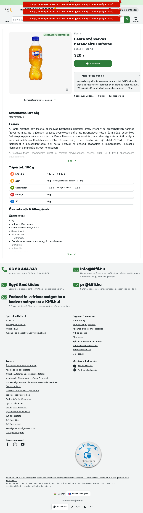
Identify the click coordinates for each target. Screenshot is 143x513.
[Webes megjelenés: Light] (75, 507)
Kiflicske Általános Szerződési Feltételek (25, 374)
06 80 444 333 (23, 269)
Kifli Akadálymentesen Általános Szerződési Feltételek (32, 382)
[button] (127, 9)
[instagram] (15, 444)
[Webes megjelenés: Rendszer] (60, 507)
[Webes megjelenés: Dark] (88, 507)
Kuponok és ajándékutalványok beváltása (26, 333)
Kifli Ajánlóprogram (15, 432)
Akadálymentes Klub (15, 324)
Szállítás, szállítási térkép (18, 395)
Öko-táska (78, 337)
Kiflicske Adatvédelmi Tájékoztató (22, 390)
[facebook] (7, 444)
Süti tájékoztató (13, 416)
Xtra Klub (10, 320)
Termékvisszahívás (82, 349)
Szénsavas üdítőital (84, 96)
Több (130, 88)
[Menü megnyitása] (7, 19)
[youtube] (22, 444)
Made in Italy (79, 320)
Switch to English (78, 493)
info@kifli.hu (92, 269)
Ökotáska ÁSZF (13, 386)
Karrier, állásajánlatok (16, 407)
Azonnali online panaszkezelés (88, 328)
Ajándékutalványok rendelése (87, 341)
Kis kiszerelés (116, 96)
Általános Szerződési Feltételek (21, 365)
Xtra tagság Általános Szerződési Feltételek (27, 378)
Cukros (102, 96)
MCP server (78, 354)
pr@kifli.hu (91, 284)
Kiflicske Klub (12, 328)
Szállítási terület (13, 424)
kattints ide (46, 486)
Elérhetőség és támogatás (18, 399)
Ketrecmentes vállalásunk (85, 345)
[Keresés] (127, 19)
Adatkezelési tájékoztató (18, 370)
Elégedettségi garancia (84, 324)
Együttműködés (24, 284)
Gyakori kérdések (14, 403)
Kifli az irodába (80, 333)
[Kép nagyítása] (67, 89)
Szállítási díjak (12, 420)
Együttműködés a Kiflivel (18, 411)
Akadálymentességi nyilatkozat (21, 428)
